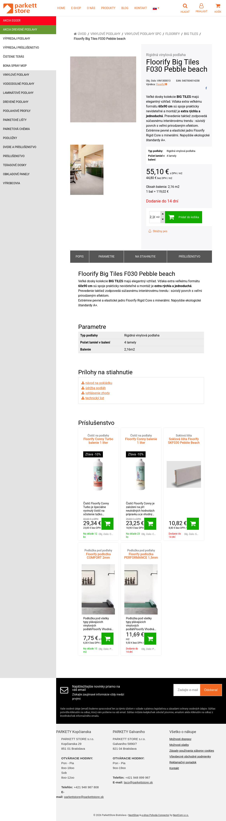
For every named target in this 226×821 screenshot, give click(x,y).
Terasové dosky (14, 165)
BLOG (124, 8)
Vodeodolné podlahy (18, 83)
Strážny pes (157, 231)
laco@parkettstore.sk (138, 782)
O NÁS (91, 8)
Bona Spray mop (15, 65)
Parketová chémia (16, 129)
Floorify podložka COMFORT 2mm (98, 554)
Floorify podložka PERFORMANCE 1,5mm (141, 554)
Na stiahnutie (145, 256)
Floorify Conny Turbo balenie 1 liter (98, 439)
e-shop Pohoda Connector (155, 815)
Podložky (10, 138)
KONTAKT (140, 8)
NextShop (133, 815)
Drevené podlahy (15, 101)
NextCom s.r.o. (181, 815)
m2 (158, 217)
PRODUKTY (108, 8)
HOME (61, 8)
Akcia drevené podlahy (20, 29)
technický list (94, 398)
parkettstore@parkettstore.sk (84, 797)
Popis (79, 256)
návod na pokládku (98, 383)
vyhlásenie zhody (97, 393)
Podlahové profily (16, 110)
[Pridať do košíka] (107, 524)
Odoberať (211, 690)
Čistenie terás (13, 56)
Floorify (161, 84)
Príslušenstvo (13, 156)
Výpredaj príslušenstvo (21, 47)
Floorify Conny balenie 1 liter (141, 439)
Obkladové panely (16, 174)
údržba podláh (95, 388)
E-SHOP (76, 8)
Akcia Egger (11, 20)
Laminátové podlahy (18, 92)
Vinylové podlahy (16, 74)
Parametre (106, 256)
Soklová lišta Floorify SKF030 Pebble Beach (184, 439)
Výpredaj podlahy (16, 38)
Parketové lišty (14, 120)
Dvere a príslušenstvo (19, 147)
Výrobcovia (11, 183)
